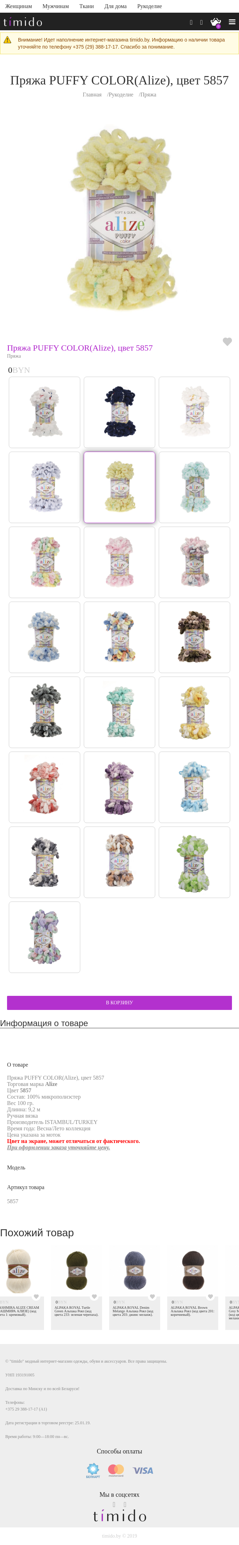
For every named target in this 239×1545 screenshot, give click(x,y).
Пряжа (148, 95)
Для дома (116, 6)
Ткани (87, 6)
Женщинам (18, 6)
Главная (92, 95)
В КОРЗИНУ (119, 1002)
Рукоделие (149, 6)
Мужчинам (56, 6)
